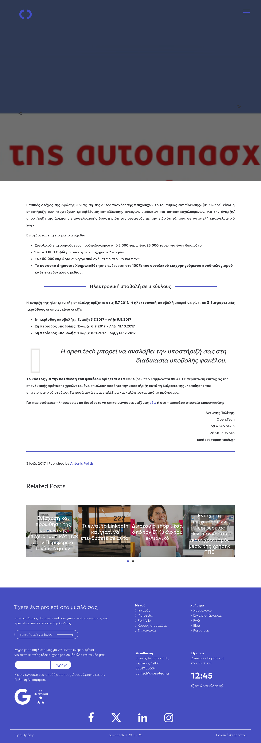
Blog (196, 626)
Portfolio (144, 620)
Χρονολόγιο (202, 610)
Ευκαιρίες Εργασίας (207, 615)
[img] (91, 717)
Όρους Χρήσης (83, 675)
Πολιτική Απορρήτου (30, 680)
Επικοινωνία (147, 631)
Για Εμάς (144, 610)
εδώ (152, 402)
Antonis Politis (82, 463)
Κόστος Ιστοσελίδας (152, 626)
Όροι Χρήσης (24, 735)
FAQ (196, 620)
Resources (201, 631)
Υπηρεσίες (145, 615)
